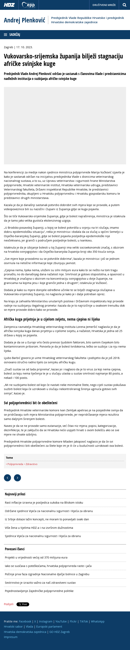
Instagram (45, 621)
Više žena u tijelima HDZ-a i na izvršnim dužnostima (39, 528)
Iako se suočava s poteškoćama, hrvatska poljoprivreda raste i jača (48, 566)
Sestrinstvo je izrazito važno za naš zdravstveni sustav (40, 582)
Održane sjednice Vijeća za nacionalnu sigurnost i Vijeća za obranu (49, 511)
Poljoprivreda (15, 464)
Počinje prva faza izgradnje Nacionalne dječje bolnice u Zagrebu (47, 574)
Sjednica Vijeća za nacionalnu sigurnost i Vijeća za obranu (43, 536)
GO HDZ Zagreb (59, 632)
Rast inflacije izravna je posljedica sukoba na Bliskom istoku (44, 502)
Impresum (10, 637)
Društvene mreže (104, 5)
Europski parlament (49, 626)
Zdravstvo (31, 464)
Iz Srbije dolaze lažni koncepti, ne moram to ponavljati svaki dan (47, 519)
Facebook (25, 621)
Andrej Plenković (24, 20)
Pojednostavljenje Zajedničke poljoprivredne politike (39, 591)
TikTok (84, 621)
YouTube (61, 621)
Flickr (73, 621)
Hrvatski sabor (13, 626)
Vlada (29, 626)
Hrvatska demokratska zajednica (25, 632)
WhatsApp (98, 621)
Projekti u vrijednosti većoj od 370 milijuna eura (36, 557)
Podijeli (9, 604)
